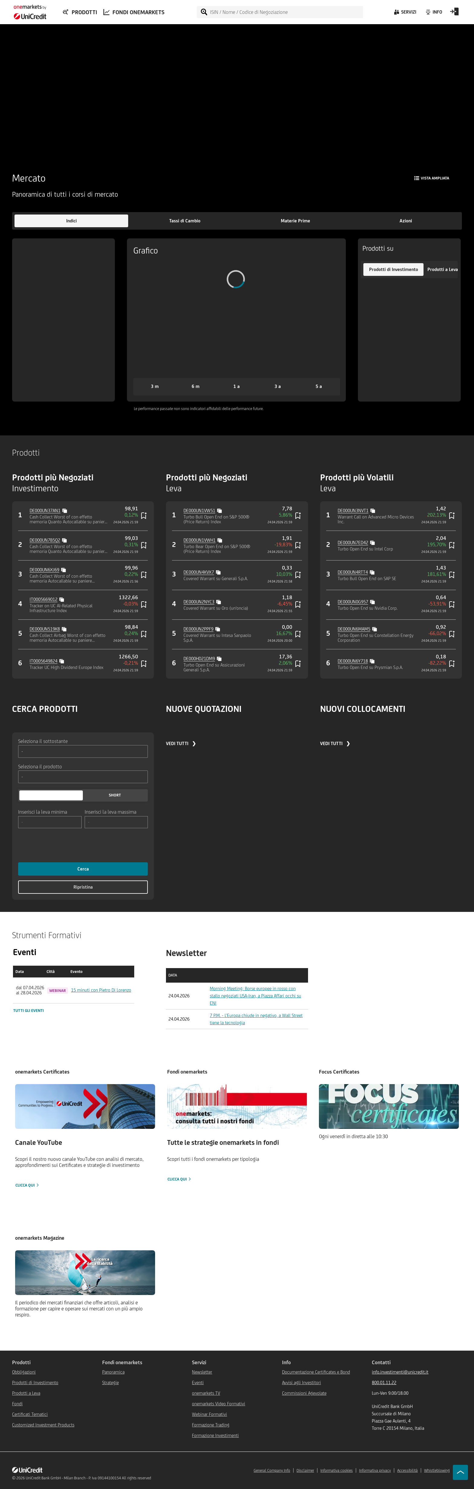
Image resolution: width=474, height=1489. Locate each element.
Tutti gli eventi (28, 1010)
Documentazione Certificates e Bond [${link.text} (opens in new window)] (316, 1371)
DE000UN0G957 (353, 601)
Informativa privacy (375, 1470)
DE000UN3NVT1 (353, 510)
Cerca (83, 868)
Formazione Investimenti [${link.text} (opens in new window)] (215, 1435)
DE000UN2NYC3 (198, 601)
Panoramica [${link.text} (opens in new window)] (113, 1371)
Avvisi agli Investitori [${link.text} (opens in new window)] (301, 1382)
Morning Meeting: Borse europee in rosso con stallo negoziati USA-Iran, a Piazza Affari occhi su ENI (255, 996)
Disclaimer (305, 1470)
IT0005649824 (43, 661)
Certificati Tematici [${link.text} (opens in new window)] (30, 1414)
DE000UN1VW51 (199, 510)
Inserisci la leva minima (42, 812)
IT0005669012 (43, 599)
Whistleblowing (437, 1470)
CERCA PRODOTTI (45, 709)
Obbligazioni (24, 1371)
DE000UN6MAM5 (354, 628)
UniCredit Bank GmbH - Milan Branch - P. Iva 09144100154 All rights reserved (88, 1478)
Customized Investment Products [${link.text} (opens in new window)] (43, 1424)
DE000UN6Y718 (353, 661)
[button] (71, 221)
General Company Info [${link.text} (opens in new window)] (272, 1470)
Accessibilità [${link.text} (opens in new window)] (407, 1470)
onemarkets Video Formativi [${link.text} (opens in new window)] (218, 1403)
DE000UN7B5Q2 (45, 540)
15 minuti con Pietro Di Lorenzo (101, 990)
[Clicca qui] (85, 1136)
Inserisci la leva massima (110, 812)
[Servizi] (404, 13)
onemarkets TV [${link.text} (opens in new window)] (206, 1393)
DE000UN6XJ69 (44, 569)
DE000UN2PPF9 (198, 628)
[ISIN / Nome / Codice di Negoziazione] (286, 12)
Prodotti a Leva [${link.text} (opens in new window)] (26, 1393)
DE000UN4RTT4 (353, 572)
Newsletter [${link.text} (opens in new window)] (202, 1371)
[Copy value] (65, 510)
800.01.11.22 (384, 1382)
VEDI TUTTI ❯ (181, 743)
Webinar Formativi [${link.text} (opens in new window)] (209, 1414)
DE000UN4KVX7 (198, 572)
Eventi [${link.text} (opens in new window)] (198, 1382)
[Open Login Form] (454, 13)
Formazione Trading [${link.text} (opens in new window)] (210, 1424)
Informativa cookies (336, 1470)
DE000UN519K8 (45, 628)
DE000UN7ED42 (353, 542)
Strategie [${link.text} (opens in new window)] (110, 1382)
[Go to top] (460, 1472)
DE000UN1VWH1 (199, 540)
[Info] (434, 13)
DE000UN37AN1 (45, 510)
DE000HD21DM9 (199, 658)
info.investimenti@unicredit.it (400, 1371)
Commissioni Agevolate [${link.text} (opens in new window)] (304, 1393)
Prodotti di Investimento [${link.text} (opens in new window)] (35, 1382)
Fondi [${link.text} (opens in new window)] (17, 1403)
